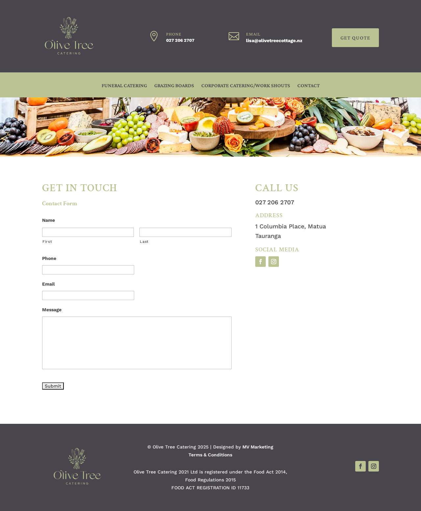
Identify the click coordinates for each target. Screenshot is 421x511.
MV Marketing (257, 446)
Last (144, 241)
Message (52, 309)
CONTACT (308, 85)
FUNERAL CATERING (124, 85)
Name (48, 220)
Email (48, 284)
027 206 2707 (180, 40)
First (47, 241)
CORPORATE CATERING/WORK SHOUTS (245, 85)
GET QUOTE (355, 37)
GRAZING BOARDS (174, 85)
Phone (49, 258)
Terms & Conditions (210, 454)
